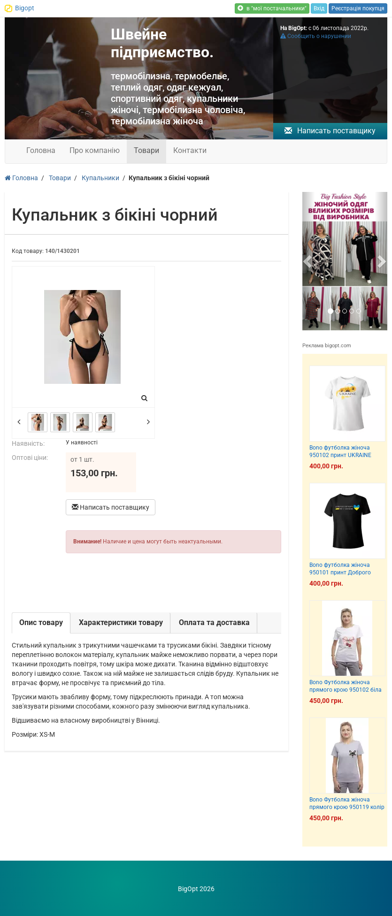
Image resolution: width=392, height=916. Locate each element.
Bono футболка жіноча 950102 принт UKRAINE (340, 451)
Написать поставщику (330, 130)
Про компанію (94, 150)
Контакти (190, 150)
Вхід (319, 8)
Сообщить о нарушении (315, 36)
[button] (308, 261)
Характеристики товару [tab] (121, 622)
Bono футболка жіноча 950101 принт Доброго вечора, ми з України (340, 572)
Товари (146, 150)
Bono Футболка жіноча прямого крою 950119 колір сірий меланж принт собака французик (346, 810)
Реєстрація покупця (357, 8)
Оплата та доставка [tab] (214, 622)
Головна (40, 150)
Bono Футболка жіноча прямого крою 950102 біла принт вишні (345, 689)
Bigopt (24, 8)
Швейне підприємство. (162, 43)
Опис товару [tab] (41, 622)
